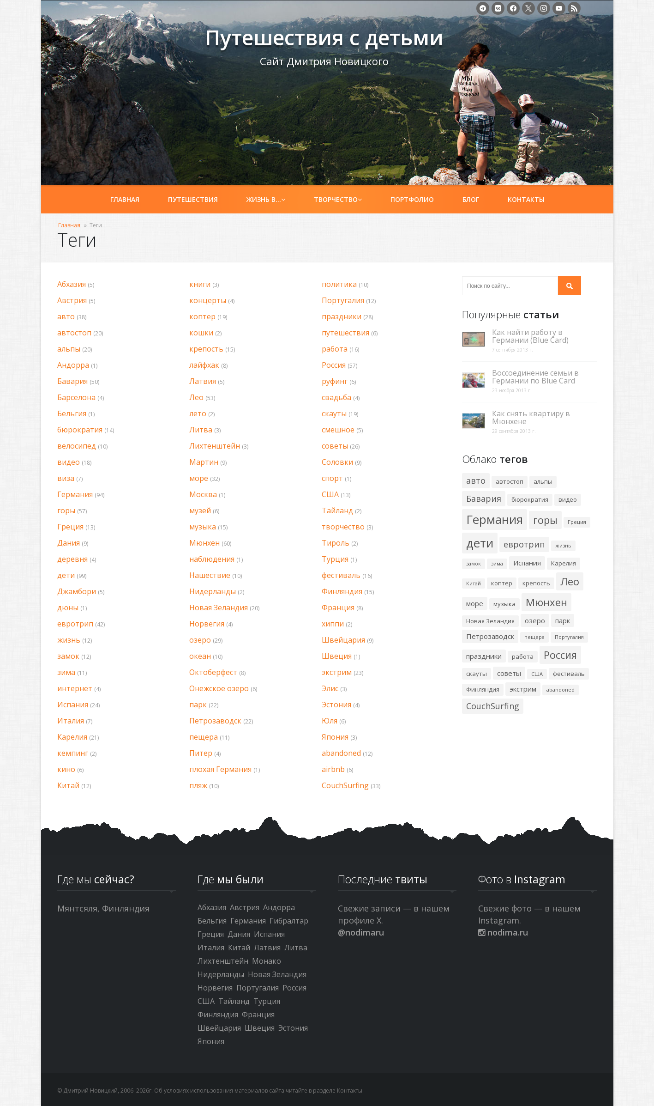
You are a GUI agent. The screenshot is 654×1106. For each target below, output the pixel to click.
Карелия (72, 737)
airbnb (333, 769)
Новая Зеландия (218, 607)
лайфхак (204, 365)
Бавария (72, 381)
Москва (203, 494)
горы (66, 510)
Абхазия (71, 284)
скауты (334, 413)
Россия (334, 365)
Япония (335, 737)
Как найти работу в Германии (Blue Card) (530, 336)
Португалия (343, 300)
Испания (72, 704)
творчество (343, 527)
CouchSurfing (345, 785)
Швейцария (343, 640)
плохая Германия (220, 769)
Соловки (337, 462)
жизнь (68, 640)
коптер (202, 316)
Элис (330, 688)
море (198, 478)
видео (68, 462)
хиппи (333, 624)
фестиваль (341, 575)
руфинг (335, 381)
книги (199, 284)
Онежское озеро (219, 688)
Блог (470, 199)
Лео (196, 397)
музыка (202, 527)
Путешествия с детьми (124, 42)
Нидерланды (212, 591)
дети (66, 575)
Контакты (526, 199)
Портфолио (412, 199)
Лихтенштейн (214, 446)
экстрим (337, 672)
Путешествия (193, 199)
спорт (332, 478)
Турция (335, 559)
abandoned (341, 753)
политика (339, 284)
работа (335, 349)
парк (198, 704)
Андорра (73, 365)
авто (66, 316)
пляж (198, 785)
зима (66, 672)
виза (65, 478)
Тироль (335, 543)
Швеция (337, 656)
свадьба (336, 397)
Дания (68, 543)
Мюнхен (204, 543)
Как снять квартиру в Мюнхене (531, 417)
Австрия (72, 300)
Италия (70, 721)
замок (68, 656)
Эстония (336, 704)
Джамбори (76, 591)
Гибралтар (289, 921)
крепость (206, 349)
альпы (68, 349)
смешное (338, 430)
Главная (124, 199)
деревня (72, 559)
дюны (67, 607)
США (330, 494)
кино (66, 769)
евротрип (75, 624)
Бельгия (71, 413)
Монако (266, 961)
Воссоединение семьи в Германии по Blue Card (535, 377)
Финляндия (342, 591)
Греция (70, 527)
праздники (341, 316)
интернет (74, 688)
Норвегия (206, 624)
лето (197, 413)
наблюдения (211, 559)
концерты (207, 300)
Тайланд (337, 510)
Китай (68, 785)
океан (200, 656)
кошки (201, 333)
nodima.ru (503, 932)
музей (200, 510)
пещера (203, 737)
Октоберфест (213, 672)
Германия (75, 494)
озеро (200, 640)
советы (335, 446)
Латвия (202, 381)
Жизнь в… (265, 199)
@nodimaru (361, 932)
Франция (338, 607)
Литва (200, 430)
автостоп (74, 333)
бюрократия (79, 430)
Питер (200, 753)
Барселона (76, 397)
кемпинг (72, 753)
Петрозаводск (215, 721)
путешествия (345, 333)
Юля (329, 721)
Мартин (203, 462)
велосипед (76, 446)
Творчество (338, 199)
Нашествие (209, 575)
